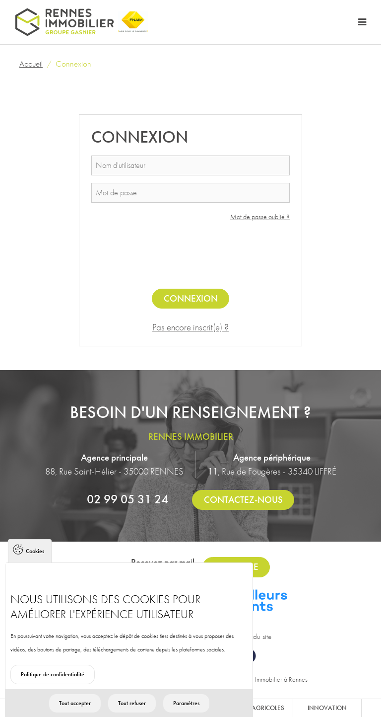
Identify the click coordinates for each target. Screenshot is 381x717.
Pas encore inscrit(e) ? (190, 327)
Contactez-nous (243, 499)
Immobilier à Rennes (281, 679)
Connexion (191, 298)
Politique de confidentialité (52, 689)
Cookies (35, 566)
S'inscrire (236, 566)
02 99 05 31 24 (127, 499)
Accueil (31, 63)
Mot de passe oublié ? (260, 216)
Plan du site (255, 636)
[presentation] (190, 257)
